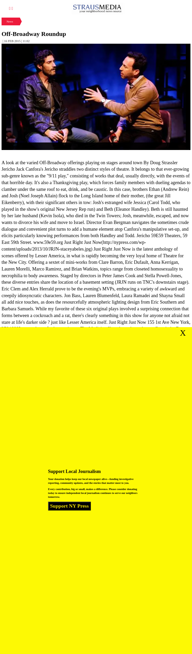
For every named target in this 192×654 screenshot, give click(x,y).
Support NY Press (69, 506)
